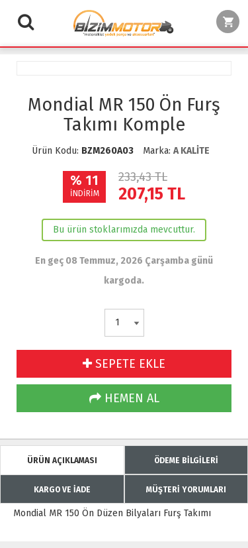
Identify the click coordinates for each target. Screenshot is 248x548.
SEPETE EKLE (124, 364)
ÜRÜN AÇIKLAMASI (62, 460)
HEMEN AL (124, 398)
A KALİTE (191, 150)
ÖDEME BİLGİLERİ (186, 460)
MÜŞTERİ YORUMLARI (186, 489)
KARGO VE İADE (62, 489)
